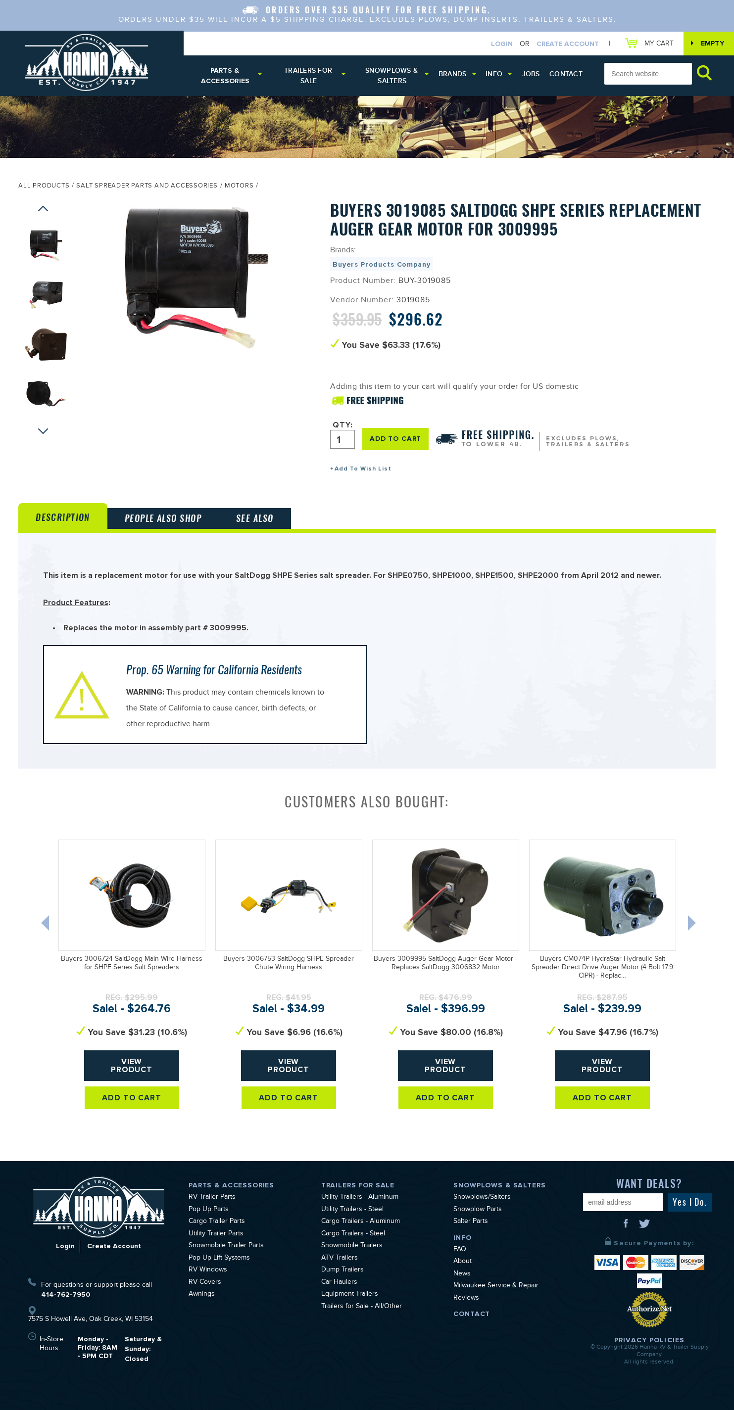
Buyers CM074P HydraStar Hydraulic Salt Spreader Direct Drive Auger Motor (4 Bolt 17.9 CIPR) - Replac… (602, 968)
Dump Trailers (342, 1270)
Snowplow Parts (477, 1210)
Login (502, 44)
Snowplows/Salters (482, 1197)
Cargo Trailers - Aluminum (360, 1222)
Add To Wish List (363, 468)
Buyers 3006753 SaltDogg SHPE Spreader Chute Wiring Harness (288, 964)
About (462, 1262)
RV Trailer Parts (212, 1197)
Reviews (466, 1298)
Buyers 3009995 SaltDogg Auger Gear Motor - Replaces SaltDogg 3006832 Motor (445, 964)
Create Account (568, 44)
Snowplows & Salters (391, 75)
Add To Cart (132, 1098)
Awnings (202, 1294)
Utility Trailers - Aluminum (359, 1197)
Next (43, 433)
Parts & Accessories (225, 75)
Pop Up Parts (209, 1210)
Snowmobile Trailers (352, 1246)
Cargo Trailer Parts (217, 1222)
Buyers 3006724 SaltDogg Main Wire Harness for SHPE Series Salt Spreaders (131, 964)
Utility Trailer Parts (216, 1234)
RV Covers (205, 1282)
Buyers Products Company (381, 264)
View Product (132, 1066)
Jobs (531, 74)
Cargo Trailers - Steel (353, 1234)
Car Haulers (339, 1282)
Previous (43, 211)
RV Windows (208, 1270)
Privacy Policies (649, 1340)
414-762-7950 (65, 1294)
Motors (239, 186)
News (462, 1274)
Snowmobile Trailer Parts (226, 1246)
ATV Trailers (339, 1258)
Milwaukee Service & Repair (495, 1286)
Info (494, 74)
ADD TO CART (395, 438)
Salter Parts (470, 1222)
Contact (566, 74)
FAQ (459, 1250)
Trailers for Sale (308, 75)
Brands (453, 74)
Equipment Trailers (349, 1294)
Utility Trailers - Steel (352, 1210)
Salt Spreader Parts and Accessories (146, 186)
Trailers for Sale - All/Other (361, 1307)
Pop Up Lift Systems (219, 1258)
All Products (43, 186)
